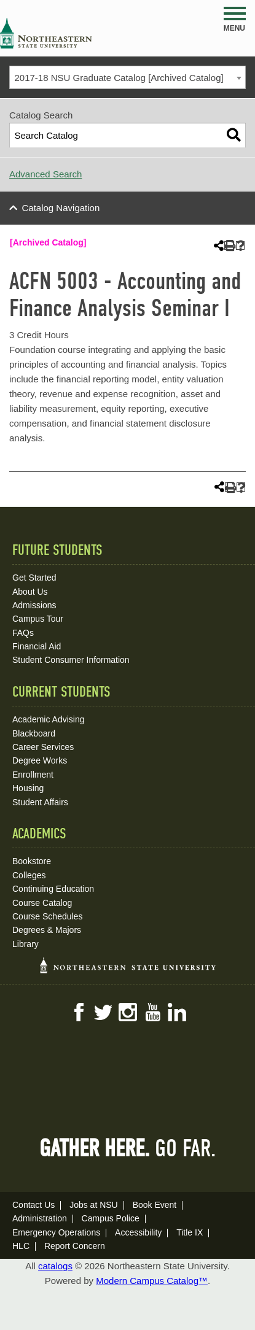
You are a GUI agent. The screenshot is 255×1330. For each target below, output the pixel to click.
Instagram (128, 1012)
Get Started (34, 577)
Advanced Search (45, 174)
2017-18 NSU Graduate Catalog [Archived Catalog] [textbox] (119, 77)
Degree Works (39, 760)
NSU (46, 33)
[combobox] (127, 77)
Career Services (43, 747)
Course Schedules (47, 916)
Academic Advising (48, 719)
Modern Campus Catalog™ (152, 1280)
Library (25, 944)
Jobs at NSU (93, 1205)
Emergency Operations (56, 1232)
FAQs (23, 633)
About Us (30, 592)
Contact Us (33, 1205)
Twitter (103, 1012)
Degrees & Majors (46, 930)
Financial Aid (36, 646)
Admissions (34, 605)
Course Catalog (42, 903)
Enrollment (32, 774)
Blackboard (33, 733)
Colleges (28, 875)
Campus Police (110, 1218)
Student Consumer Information (71, 660)
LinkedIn (177, 1012)
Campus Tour (37, 619)
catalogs (55, 1266)
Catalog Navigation (61, 208)
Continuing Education (53, 889)
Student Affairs (40, 802)
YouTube (152, 1012)
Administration (39, 1218)
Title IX (189, 1232)
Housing (28, 788)
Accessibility (138, 1232)
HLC (20, 1246)
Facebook (78, 1012)
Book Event (155, 1205)
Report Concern (74, 1246)
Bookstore (31, 861)
